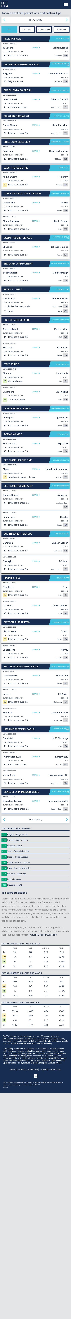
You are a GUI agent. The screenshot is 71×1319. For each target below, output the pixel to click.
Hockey (52, 1295)
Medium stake (44, 29)
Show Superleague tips (60, 471)
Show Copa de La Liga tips (60, 142)
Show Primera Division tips (60, 64)
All (9, 29)
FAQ (59, 1295)
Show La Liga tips (63, 804)
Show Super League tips (60, 892)
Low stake (26, 29)
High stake (61, 29)
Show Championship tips (60, 414)
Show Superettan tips (61, 848)
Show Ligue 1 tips (62, 38)
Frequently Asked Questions (42, 1161)
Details (35, 47)
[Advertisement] (35, 201)
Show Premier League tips (61, 313)
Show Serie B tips (62, 590)
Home (12, 1295)
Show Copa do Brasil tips (60, 90)
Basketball (33, 1295)
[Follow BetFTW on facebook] (35, 1302)
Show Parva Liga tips (61, 116)
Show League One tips (61, 686)
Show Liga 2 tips (63, 660)
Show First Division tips (60, 269)
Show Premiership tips (60, 712)
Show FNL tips (64, 243)
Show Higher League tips (60, 634)
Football (21, 1295)
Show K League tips (62, 760)
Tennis (43, 1295)
